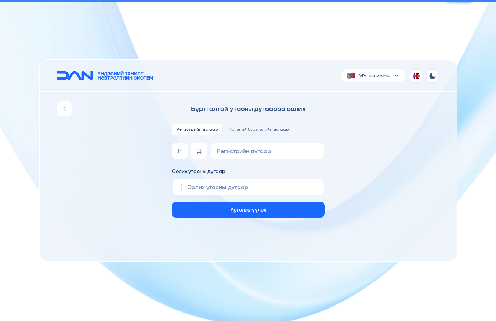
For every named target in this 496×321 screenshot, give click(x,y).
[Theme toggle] (432, 76)
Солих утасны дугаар (198, 171)
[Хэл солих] (416, 76)
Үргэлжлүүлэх (248, 210)
